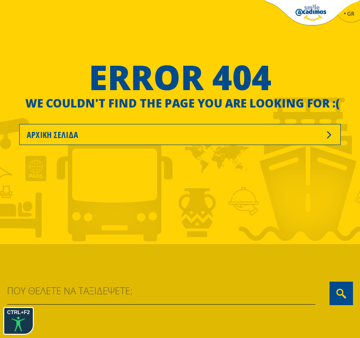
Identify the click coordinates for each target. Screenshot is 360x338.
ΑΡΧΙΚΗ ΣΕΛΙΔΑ (180, 134)
